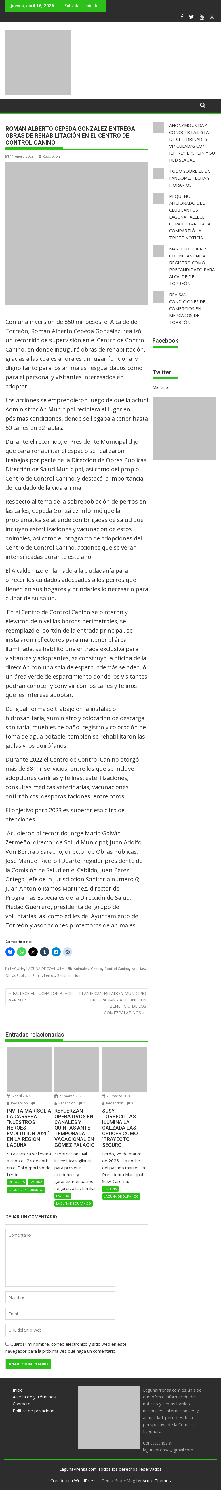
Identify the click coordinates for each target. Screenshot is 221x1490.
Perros (49, 975)
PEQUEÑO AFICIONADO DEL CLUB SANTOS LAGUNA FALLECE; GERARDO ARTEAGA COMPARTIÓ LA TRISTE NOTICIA (189, 216)
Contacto (22, 1404)
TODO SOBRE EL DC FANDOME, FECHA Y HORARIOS (189, 178)
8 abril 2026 (19, 1096)
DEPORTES (17, 1182)
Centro (96, 968)
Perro (37, 975)
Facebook (165, 340)
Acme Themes (156, 1480)
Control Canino (116, 968)
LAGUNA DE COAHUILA (45, 968)
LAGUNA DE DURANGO (26, 1189)
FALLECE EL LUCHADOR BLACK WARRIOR (40, 997)
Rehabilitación (68, 975)
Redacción (49, 156)
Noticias (138, 968)
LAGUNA (17, 968)
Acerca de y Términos (34, 1397)
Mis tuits (161, 387)
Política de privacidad (33, 1410)
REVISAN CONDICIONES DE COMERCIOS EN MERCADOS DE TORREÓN (187, 308)
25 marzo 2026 (116, 1096)
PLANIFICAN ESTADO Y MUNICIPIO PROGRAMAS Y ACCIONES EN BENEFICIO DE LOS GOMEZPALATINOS (112, 1003)
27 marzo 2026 (68, 1096)
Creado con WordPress (73, 1480)
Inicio (18, 1390)
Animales (81, 968)
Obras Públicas (17, 975)
